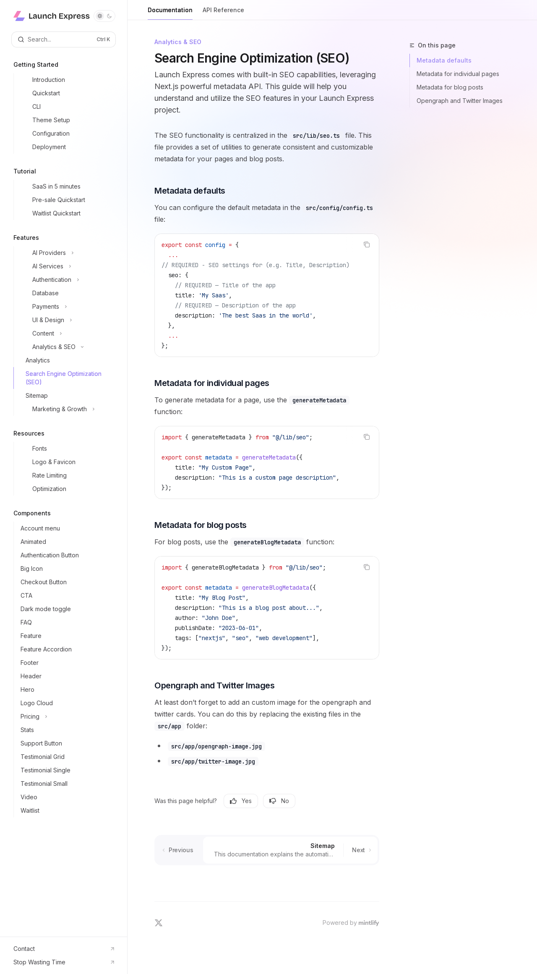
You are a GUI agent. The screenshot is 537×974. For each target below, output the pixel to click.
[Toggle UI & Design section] (66, 320)
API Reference (223, 13)
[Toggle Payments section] (66, 306)
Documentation (170, 13)
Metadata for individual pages (458, 73)
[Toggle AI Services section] (66, 266)
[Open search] (63, 39)
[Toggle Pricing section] (66, 716)
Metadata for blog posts (450, 87)
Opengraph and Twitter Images (460, 100)
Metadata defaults (444, 60)
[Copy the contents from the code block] (366, 244)
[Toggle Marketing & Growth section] (66, 409)
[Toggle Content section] (66, 333)
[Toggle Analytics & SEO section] (66, 347)
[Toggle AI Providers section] (66, 253)
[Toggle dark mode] (104, 16)
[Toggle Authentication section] (66, 279)
